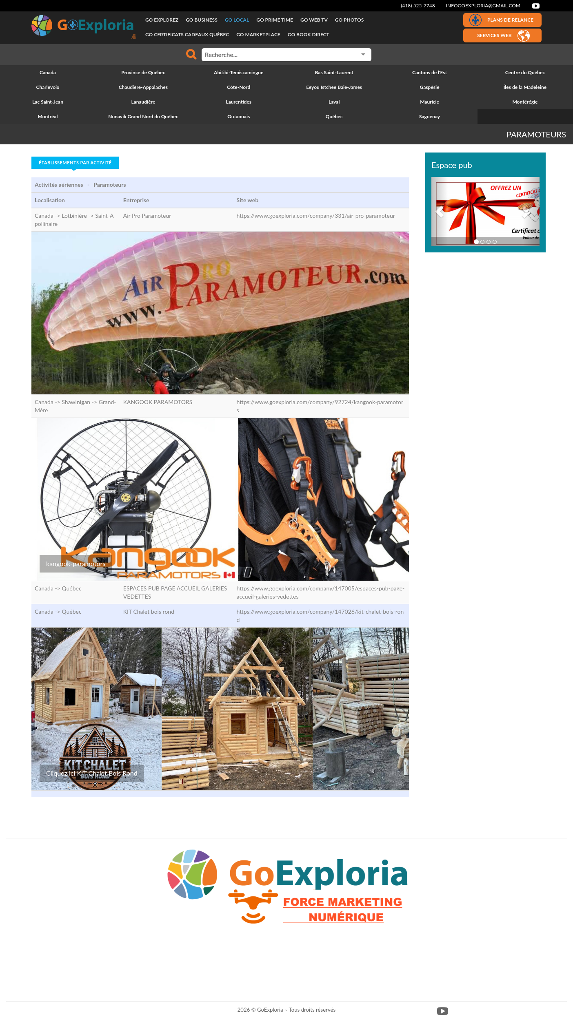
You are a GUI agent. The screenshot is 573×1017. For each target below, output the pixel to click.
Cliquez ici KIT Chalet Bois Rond (92, 773)
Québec (71, 588)
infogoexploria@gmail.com (483, 5)
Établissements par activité (75, 162)
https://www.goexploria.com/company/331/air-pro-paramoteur (316, 215)
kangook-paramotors (75, 563)
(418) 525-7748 (418, 5)
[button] (439, 211)
